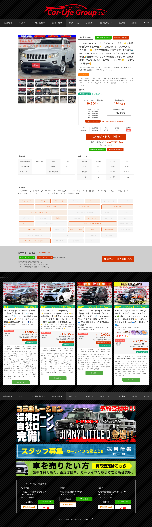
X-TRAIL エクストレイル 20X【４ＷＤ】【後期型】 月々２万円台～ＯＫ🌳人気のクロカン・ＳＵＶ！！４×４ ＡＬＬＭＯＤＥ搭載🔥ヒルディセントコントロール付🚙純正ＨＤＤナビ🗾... (131, 318)
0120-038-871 (115, 141)
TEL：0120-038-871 (29, 494)
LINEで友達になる (46, 501)
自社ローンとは (74, 23)
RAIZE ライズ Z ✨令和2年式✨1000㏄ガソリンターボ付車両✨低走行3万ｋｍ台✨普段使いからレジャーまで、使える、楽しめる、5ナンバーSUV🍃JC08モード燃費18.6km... (57, 316)
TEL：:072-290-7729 (67, 494)
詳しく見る (20, 382)
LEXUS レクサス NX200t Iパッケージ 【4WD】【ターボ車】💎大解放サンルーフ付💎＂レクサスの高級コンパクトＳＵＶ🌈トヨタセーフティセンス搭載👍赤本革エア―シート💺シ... (20, 316)
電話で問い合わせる (120, 38)
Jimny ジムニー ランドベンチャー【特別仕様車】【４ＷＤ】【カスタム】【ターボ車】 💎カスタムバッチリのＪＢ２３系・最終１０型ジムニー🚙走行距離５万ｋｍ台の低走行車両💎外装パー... (94, 318)
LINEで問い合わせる (103, 38)
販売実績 (122, 23)
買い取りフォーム (106, 23)
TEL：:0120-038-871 (106, 494)
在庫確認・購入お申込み (106, 136)
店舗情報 (134, 23)
